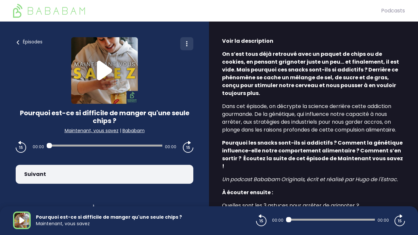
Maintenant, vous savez (92, 130)
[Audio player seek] (104, 145)
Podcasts (393, 10)
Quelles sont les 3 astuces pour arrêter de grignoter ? (290, 205)
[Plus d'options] (186, 43)
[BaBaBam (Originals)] (197, 10)
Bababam (133, 130)
